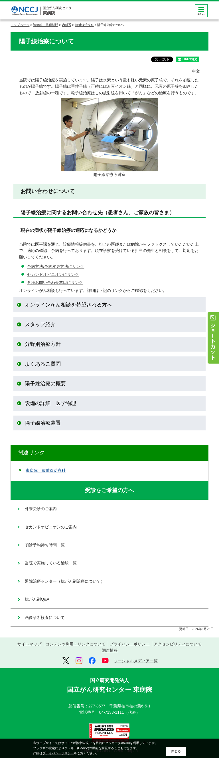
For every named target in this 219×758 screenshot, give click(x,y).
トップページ (20, 25)
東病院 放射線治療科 (46, 470)
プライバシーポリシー (129, 644)
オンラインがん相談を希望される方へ (68, 305)
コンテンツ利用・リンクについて (76, 644)
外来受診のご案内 (41, 508)
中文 (196, 71)
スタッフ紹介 (40, 324)
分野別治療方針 (43, 344)
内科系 (66, 25)
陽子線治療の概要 (45, 383)
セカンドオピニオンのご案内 (51, 527)
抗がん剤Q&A (37, 599)
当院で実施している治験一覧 (51, 563)
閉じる (176, 751)
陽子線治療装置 (43, 423)
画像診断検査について (45, 617)
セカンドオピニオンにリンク (53, 274)
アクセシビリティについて (178, 644)
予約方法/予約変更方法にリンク (55, 266)
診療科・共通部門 (45, 25)
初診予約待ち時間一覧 (45, 545)
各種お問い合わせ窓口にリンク (55, 282)
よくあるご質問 (43, 364)
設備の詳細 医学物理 (50, 403)
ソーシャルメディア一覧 (136, 661)
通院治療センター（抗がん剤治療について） (65, 581)
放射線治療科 (84, 25)
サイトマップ (29, 644)
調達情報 (110, 650)
